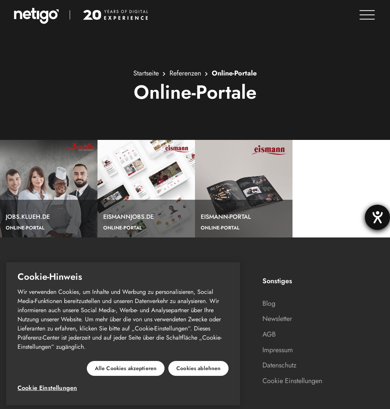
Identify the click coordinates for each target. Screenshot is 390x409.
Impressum (277, 350)
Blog (268, 303)
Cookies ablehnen (198, 368)
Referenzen (185, 73)
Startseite (146, 73)
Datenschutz (279, 365)
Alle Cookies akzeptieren (126, 368)
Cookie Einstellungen (292, 381)
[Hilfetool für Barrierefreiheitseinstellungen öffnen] (377, 217)
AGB (269, 334)
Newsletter (277, 319)
